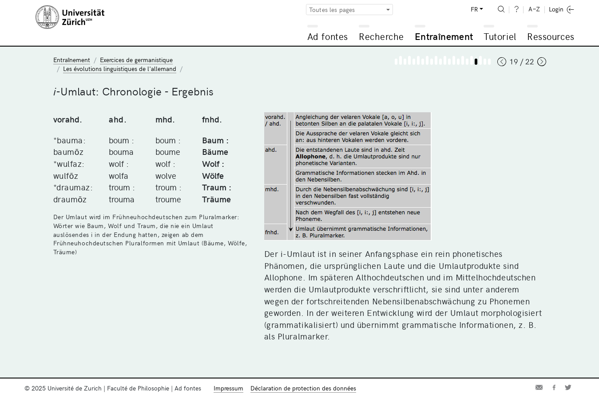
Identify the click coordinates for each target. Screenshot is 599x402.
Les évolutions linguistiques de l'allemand (119, 68)
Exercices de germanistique (136, 59)
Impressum (228, 388)
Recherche (381, 36)
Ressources (550, 36)
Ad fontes (327, 36)
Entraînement (444, 36)
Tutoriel (500, 36)
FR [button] (474, 9)
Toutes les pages (332, 9)
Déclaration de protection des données (303, 388)
